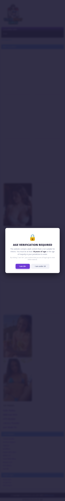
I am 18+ (22, 266)
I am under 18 (40, 266)
